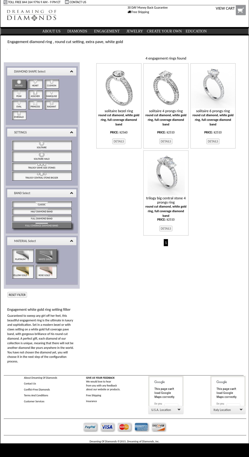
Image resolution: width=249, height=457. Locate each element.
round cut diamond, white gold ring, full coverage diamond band (119, 117)
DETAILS (119, 141)
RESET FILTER (17, 295)
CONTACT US (76, 2)
